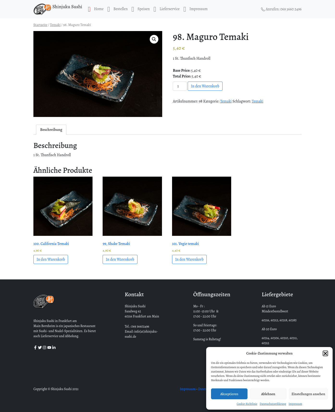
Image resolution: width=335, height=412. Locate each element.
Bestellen (117, 9)
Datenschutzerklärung (273, 404)
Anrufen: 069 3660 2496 (281, 9)
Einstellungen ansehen (308, 394)
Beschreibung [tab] (51, 129)
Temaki (55, 24)
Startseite (40, 24)
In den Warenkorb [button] (51, 259)
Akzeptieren (229, 394)
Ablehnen (268, 394)
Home (96, 9)
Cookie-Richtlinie (247, 404)
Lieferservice (167, 9)
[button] (325, 353)
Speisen (140, 9)
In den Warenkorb (205, 86)
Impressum (295, 404)
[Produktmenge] (180, 86)
